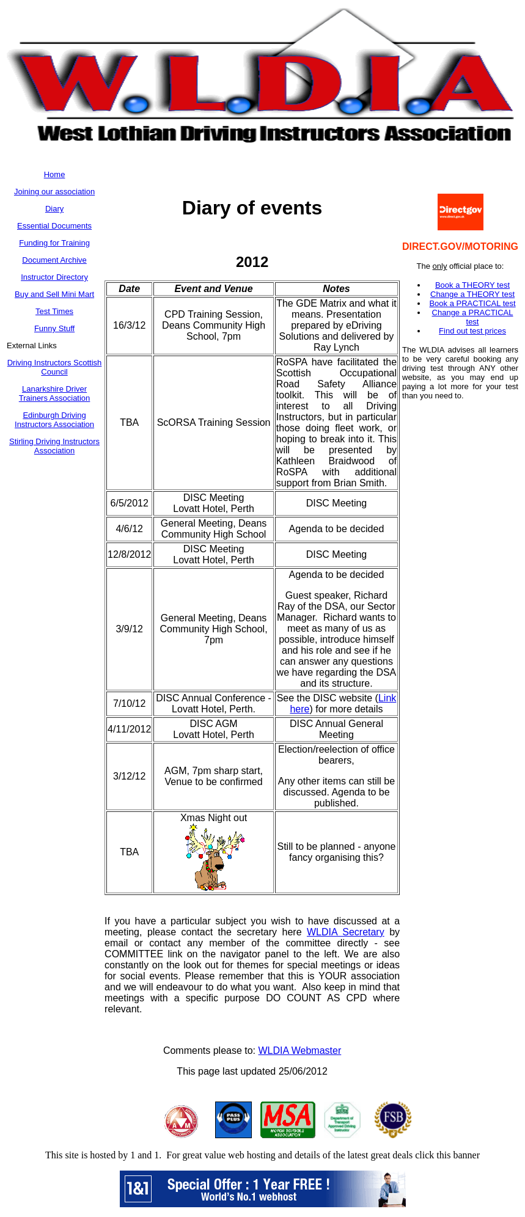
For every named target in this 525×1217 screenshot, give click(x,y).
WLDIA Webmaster (300, 1050)
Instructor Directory (54, 277)
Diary (54, 208)
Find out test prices (472, 330)
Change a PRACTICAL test (472, 317)
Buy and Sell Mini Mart (54, 294)
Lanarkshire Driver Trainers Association (54, 393)
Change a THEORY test (472, 294)
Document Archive (54, 260)
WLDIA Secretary (345, 932)
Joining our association (54, 191)
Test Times (54, 311)
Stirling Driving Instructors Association (54, 446)
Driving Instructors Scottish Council (54, 367)
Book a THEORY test (472, 285)
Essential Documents (54, 225)
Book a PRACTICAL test (472, 303)
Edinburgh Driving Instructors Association (54, 420)
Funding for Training (54, 242)
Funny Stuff (54, 328)
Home (54, 174)
